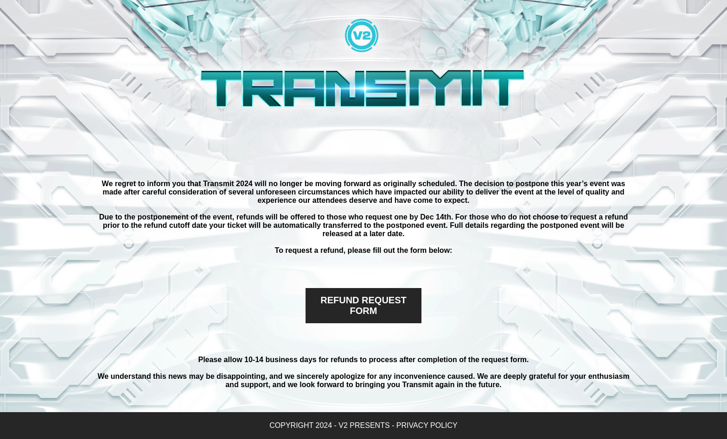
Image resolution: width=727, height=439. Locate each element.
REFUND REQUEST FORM (363, 305)
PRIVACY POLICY (427, 425)
